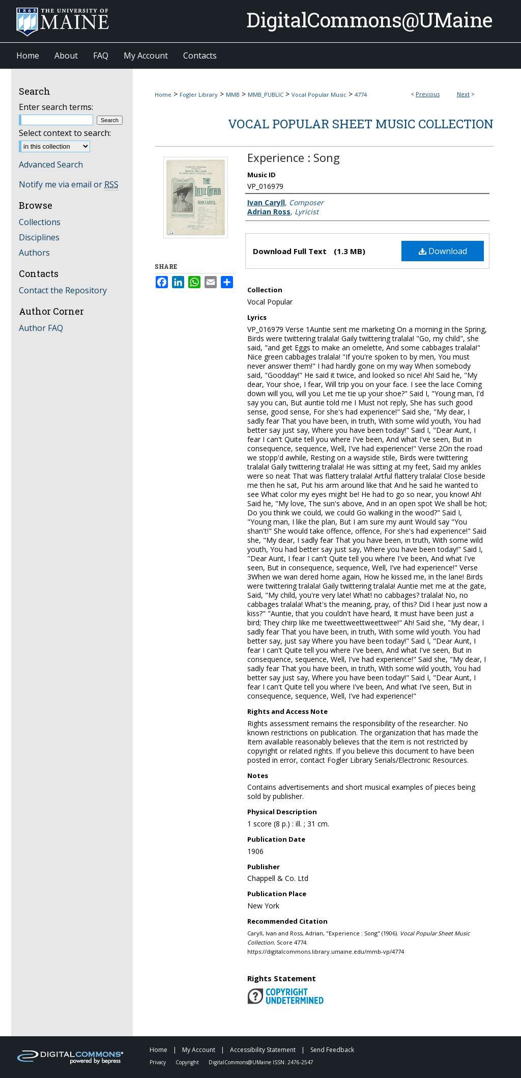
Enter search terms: (56, 107)
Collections (40, 222)
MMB (233, 94)
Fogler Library (199, 94)
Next (463, 94)
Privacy (158, 1062)
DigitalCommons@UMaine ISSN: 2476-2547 (261, 1062)
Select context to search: (65, 133)
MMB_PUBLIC (265, 94)
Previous (428, 94)
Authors (34, 252)
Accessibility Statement (263, 1049)
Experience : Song (293, 157)
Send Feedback (332, 1049)
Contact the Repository (63, 290)
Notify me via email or (69, 184)
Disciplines (39, 237)
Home (163, 94)
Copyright (188, 1062)
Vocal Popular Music (319, 94)
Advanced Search (51, 164)
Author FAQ (41, 328)
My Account (199, 1049)
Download (443, 251)
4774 (361, 94)
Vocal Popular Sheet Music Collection (361, 124)
